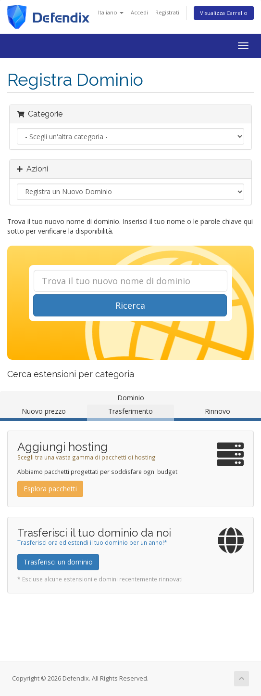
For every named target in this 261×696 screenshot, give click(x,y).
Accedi (139, 12)
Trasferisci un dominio (58, 561)
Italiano (111, 12)
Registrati (167, 12)
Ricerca (130, 305)
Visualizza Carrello (224, 12)
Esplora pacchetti (50, 488)
